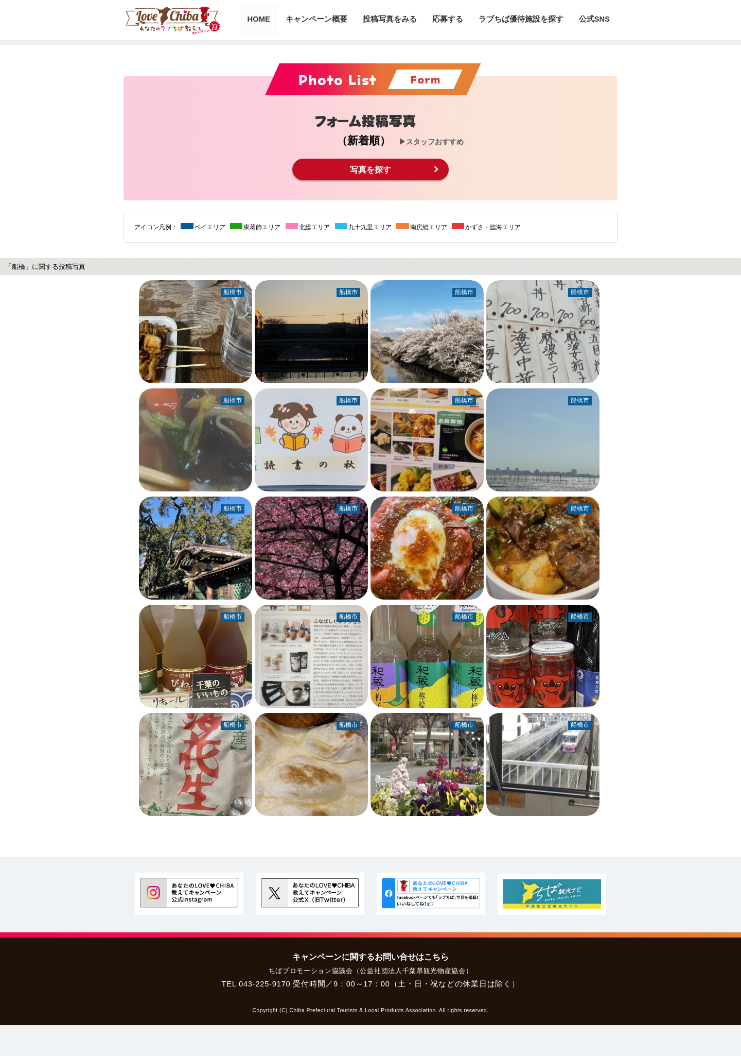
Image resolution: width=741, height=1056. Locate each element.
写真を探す (370, 169)
